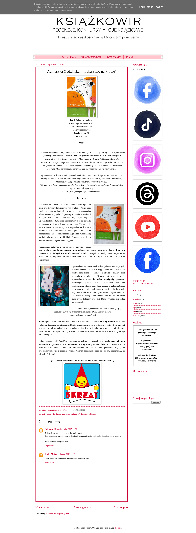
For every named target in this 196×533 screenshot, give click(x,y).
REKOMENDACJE (91, 57)
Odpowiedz (49, 445)
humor (64, 414)
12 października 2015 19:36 (65, 429)
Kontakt (130, 57)
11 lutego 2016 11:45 (66, 454)
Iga (134, 307)
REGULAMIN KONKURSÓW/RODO (143, 282)
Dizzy (49, 414)
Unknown (49, 429)
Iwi (134, 311)
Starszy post (121, 507)
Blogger (117, 528)
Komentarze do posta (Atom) (58, 514)
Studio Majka (51, 454)
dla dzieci (57, 414)
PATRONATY (114, 57)
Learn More (146, 7)
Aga (134, 295)
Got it (159, 7)
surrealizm (72, 414)
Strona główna (69, 57)
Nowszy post (43, 507)
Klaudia (136, 315)
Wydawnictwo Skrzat (87, 414)
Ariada (136, 299)
